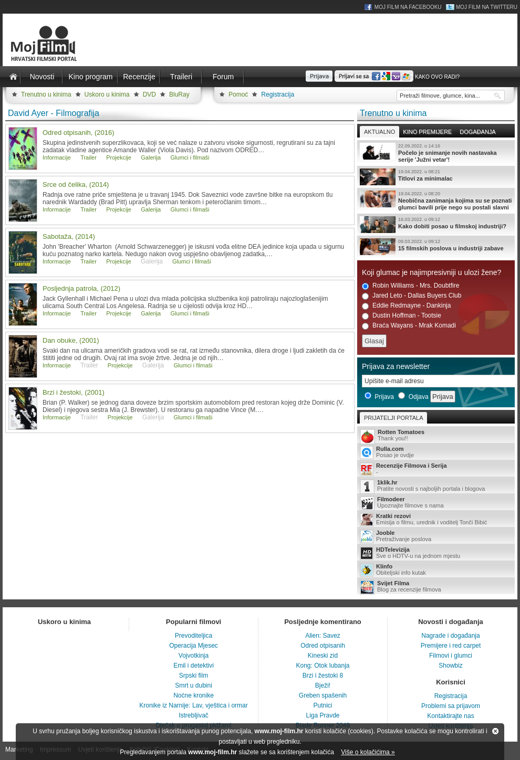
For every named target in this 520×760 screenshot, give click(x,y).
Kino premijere (427, 132)
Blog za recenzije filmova (436, 587)
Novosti (42, 76)
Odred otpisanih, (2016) (79, 132)
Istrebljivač (194, 715)
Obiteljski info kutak (436, 570)
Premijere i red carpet (451, 645)
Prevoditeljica (193, 635)
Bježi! (322, 685)
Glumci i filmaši (190, 157)
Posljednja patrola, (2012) (81, 288)
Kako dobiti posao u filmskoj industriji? (436, 224)
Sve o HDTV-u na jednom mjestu (436, 553)
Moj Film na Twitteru (486, 7)
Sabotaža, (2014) (69, 236)
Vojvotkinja (194, 655)
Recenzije (139, 76)
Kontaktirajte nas (450, 716)
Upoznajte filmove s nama (436, 503)
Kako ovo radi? (437, 77)
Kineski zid (323, 655)
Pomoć (238, 94)
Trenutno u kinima (46, 94)
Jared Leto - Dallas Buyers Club (411, 296)
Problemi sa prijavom (450, 706)
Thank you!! (436, 436)
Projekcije (118, 157)
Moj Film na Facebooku (408, 7)
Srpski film (193, 675)
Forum (223, 76)
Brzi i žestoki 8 (323, 675)
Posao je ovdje (436, 452)
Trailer (88, 157)
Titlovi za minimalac (436, 176)
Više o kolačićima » (368, 752)
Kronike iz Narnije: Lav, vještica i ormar (193, 705)
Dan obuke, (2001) (71, 340)
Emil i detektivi (193, 665)
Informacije (57, 157)
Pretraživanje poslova (436, 536)
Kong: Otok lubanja (322, 665)
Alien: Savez (322, 635)
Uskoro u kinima (107, 94)
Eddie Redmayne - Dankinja (406, 306)
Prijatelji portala (393, 418)
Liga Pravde (322, 715)
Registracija (277, 94)
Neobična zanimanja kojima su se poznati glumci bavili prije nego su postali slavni (436, 200)
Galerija (151, 157)
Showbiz (450, 665)
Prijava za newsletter (396, 366)
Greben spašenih (323, 695)
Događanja (477, 132)
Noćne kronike (193, 695)
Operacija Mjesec (193, 645)
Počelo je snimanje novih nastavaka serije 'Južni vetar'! (436, 153)
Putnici (322, 705)
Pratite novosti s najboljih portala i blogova (436, 486)
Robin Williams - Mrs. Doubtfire (410, 286)
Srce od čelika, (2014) (76, 184)
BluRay (179, 94)
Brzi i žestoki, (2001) (74, 392)
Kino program (90, 76)
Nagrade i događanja (450, 635)
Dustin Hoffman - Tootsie (401, 316)
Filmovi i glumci (450, 655)
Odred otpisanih (322, 645)
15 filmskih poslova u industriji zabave (436, 246)
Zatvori (495, 731)
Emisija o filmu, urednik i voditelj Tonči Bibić (436, 519)
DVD (149, 94)
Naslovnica (13, 76)
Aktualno (379, 132)
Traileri (181, 76)
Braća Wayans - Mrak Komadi (409, 326)
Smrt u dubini (193, 685)
